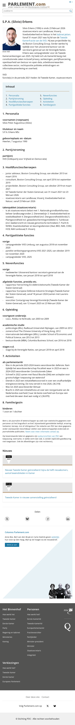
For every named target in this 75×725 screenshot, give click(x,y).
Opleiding (47, 98)
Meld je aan (12, 544)
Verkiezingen (11, 663)
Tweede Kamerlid (34, 623)
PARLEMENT (27, 4)
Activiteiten (48, 101)
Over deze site (33, 697)
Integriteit (31, 655)
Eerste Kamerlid (34, 619)
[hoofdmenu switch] (4, 6)
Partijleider (32, 637)
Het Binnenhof (12, 609)
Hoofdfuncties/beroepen (21, 101)
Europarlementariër (35, 628)
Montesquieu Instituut (38, 7)
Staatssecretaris (34, 650)
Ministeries (7, 637)
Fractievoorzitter (34, 632)
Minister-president (35, 641)
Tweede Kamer (9, 619)
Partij (5, 628)
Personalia (14, 95)
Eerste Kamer (8, 623)
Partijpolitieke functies (19, 104)
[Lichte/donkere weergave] (71, 2)
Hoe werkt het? (33, 614)
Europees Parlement (11, 681)
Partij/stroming (16, 98)
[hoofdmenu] (4, 6)
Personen (33, 609)
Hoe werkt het (9, 614)
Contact (45, 697)
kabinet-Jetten (63, 34)
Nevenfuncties (50, 95)
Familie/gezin (49, 104)
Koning (6, 641)
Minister (30, 646)
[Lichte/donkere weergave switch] (71, 2)
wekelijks (55, 537)
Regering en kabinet (11, 632)
